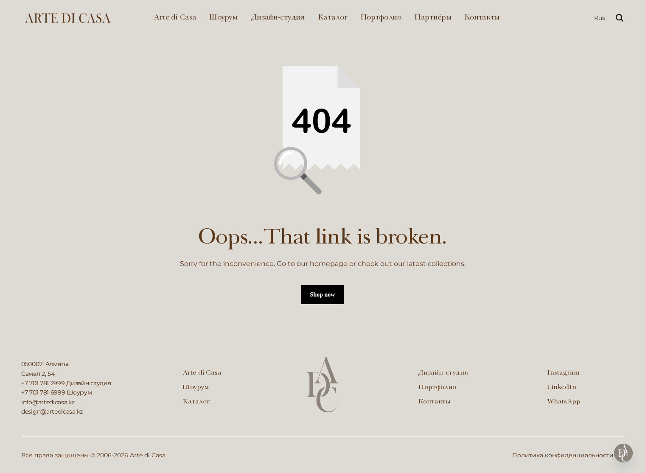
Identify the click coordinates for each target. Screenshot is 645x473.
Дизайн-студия (278, 18)
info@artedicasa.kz (48, 402)
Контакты (482, 18)
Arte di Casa (175, 18)
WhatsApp (563, 402)
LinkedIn (561, 387)
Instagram (563, 373)
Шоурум (223, 18)
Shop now (322, 294)
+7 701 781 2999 (43, 383)
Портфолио (380, 18)
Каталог (333, 18)
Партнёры (433, 18)
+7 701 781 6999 (43, 392)
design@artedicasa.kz (52, 411)
